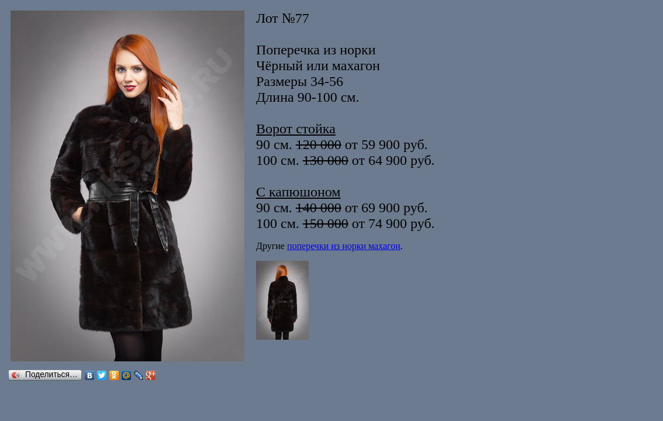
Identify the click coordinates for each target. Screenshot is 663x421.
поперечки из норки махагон (343, 246)
